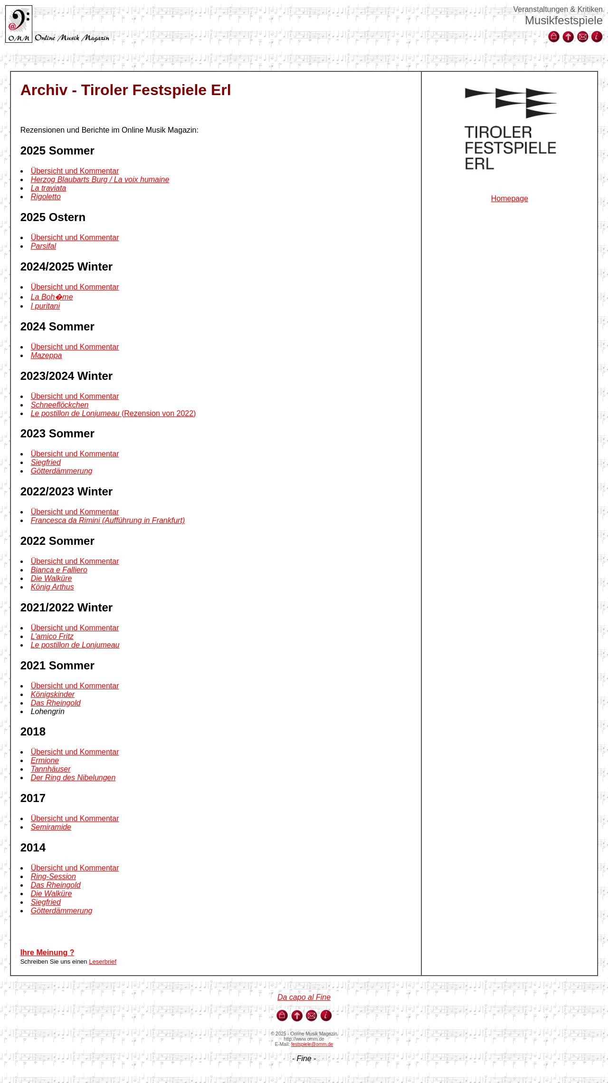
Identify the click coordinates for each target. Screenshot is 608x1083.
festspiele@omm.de (312, 1044)
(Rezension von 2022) (113, 413)
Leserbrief (102, 961)
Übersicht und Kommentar (75, 171)
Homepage (509, 198)
